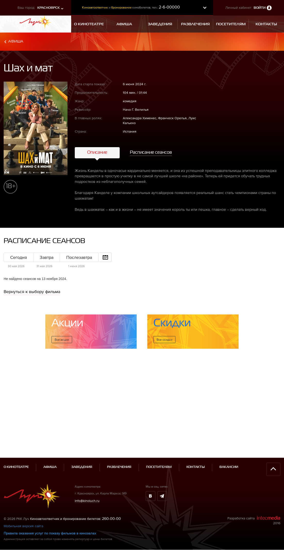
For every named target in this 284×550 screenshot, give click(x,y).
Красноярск (48, 7)
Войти (260, 7)
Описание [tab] (97, 152)
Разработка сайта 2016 (253, 498)
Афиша (15, 41)
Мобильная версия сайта (23, 504)
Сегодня (18, 257)
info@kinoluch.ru (87, 479)
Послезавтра (79, 257)
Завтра (46, 257)
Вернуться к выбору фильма (32, 291)
